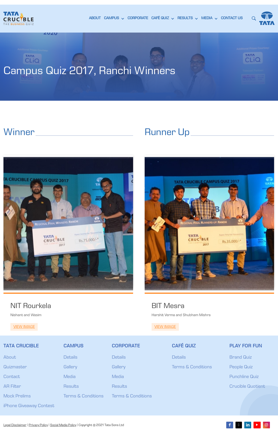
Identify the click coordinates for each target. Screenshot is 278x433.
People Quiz (241, 367)
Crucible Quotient (247, 387)
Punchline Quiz (244, 377)
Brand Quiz (240, 357)
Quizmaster (15, 367)
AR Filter (12, 387)
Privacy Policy (38, 425)
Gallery (70, 367)
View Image (24, 327)
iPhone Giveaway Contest (28, 406)
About (9, 357)
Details (70, 357)
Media (70, 377)
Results (71, 387)
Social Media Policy (63, 425)
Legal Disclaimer (14, 425)
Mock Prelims (17, 396)
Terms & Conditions (84, 396)
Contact (11, 377)
